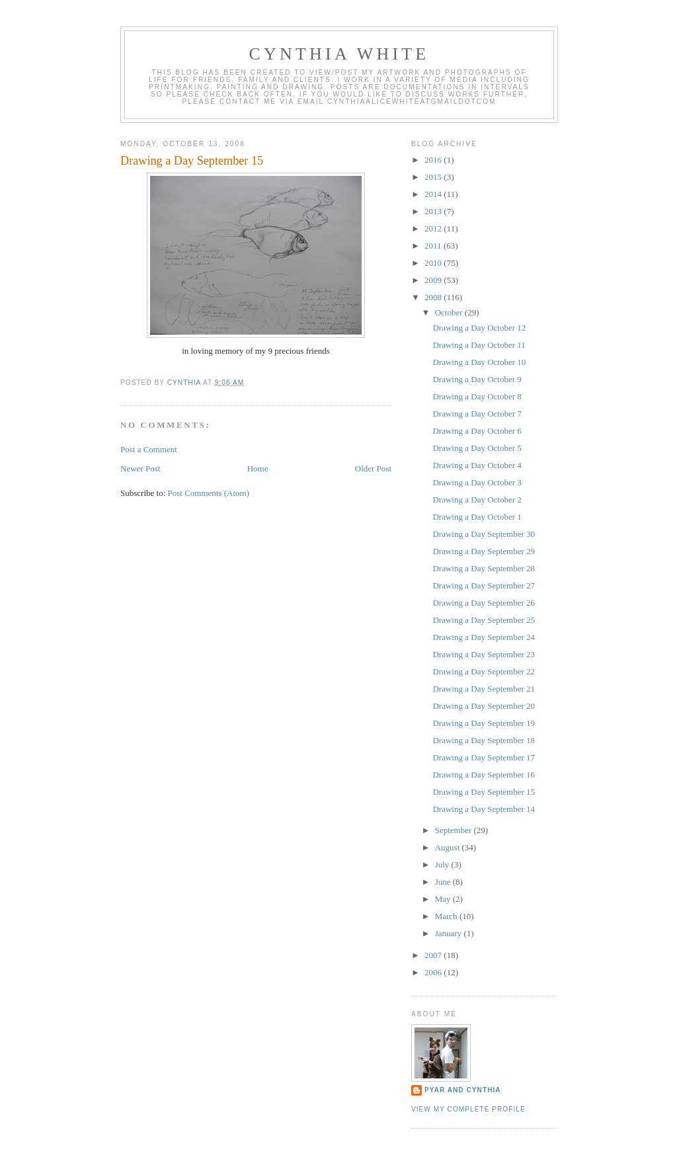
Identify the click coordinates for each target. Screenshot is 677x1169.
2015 (434, 177)
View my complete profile (468, 1109)
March (447, 916)
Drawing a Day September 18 (483, 740)
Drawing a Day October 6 (476, 431)
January (449, 933)
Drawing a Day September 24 (483, 637)
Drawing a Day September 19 (483, 723)
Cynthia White (339, 53)
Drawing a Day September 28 (483, 568)
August (448, 847)
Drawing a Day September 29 (483, 551)
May (444, 899)
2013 (434, 211)
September (454, 830)
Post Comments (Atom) (209, 493)
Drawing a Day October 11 (478, 345)
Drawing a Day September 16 (483, 775)
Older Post (373, 468)
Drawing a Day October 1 (476, 517)
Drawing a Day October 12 (479, 328)
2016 (434, 160)
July (443, 864)
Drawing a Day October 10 (479, 362)
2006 (434, 972)
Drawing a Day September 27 (483, 585)
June (444, 882)
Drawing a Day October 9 (476, 379)
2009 (434, 280)
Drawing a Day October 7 (476, 414)
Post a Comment (148, 449)
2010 (434, 263)
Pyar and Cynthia (462, 1090)
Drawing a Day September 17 (483, 757)
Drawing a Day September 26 (483, 603)
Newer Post (140, 468)
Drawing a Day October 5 (476, 448)
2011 (434, 246)
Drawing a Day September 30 (483, 534)
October (450, 312)
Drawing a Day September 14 (483, 809)
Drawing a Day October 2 (476, 499)
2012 (434, 228)
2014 (434, 194)
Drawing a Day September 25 (483, 620)
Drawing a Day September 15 (483, 792)
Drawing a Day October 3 (476, 482)
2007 (434, 955)
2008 (434, 297)
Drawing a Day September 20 (483, 706)
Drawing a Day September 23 (483, 654)
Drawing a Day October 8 (476, 396)
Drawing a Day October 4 (476, 465)
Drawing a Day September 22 (483, 671)
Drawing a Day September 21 (483, 689)
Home (257, 468)
